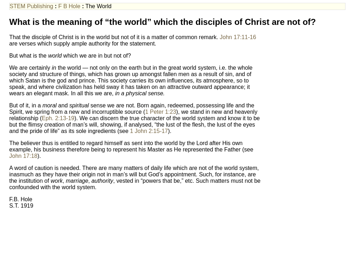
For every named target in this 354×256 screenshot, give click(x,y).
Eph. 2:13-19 (58, 118)
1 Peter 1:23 (160, 112)
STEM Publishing (32, 6)
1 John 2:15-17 (149, 131)
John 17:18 (23, 156)
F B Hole (69, 6)
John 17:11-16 (238, 37)
